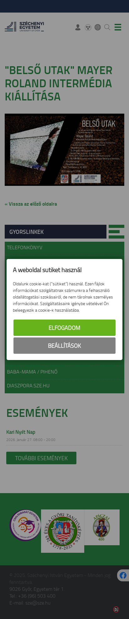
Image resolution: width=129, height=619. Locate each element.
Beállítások (64, 345)
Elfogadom (64, 327)
